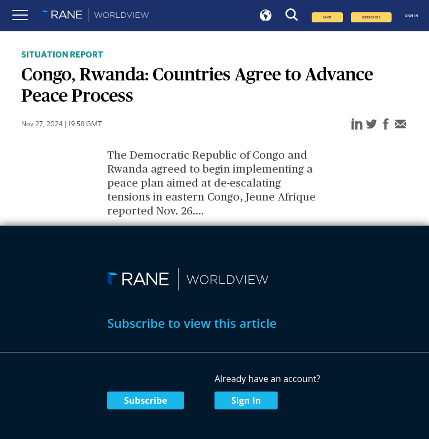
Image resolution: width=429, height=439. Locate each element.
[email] (400, 125)
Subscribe (145, 400)
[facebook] (386, 125)
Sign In (246, 400)
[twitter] (371, 125)
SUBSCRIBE (371, 17)
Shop (327, 17)
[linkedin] (357, 125)
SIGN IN (411, 15)
